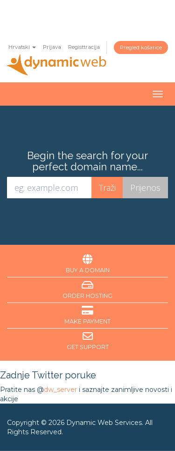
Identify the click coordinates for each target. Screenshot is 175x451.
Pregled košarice (141, 47)
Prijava (52, 47)
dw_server (60, 389)
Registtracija (84, 47)
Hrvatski (22, 47)
